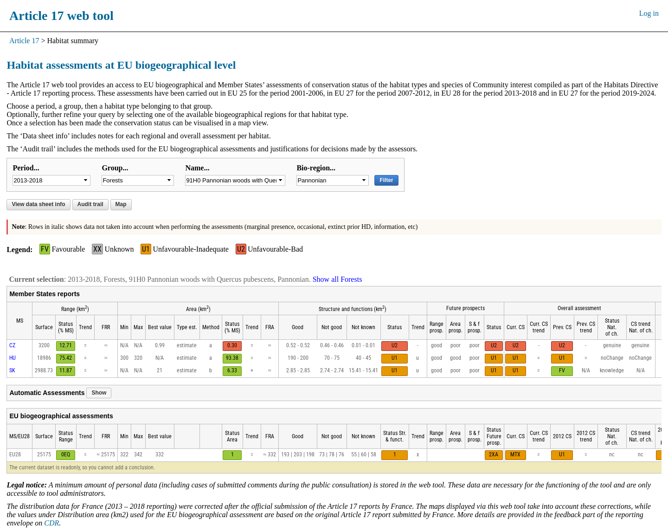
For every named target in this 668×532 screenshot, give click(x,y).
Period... (26, 168)
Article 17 (24, 41)
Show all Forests (337, 279)
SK (12, 370)
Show (98, 392)
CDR (51, 523)
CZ (12, 345)
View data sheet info (38, 204)
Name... (197, 168)
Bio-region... (315, 168)
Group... (115, 168)
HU (12, 358)
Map (121, 204)
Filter (386, 180)
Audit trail (90, 204)
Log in (649, 13)
